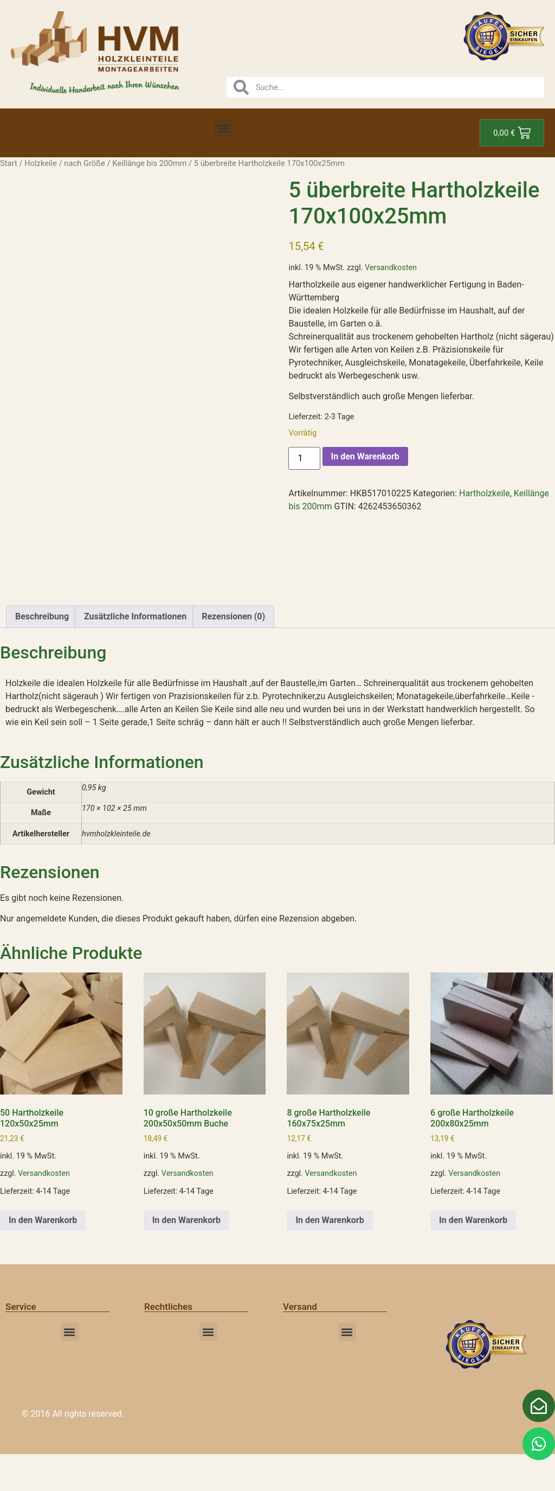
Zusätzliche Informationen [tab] (135, 653)
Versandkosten (391, 267)
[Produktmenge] (304, 458)
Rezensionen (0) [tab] (233, 653)
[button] (223, 128)
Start (8, 163)
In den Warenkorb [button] (43, 1256)
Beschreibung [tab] (42, 653)
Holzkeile (40, 163)
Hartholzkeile (484, 493)
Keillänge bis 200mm (149, 163)
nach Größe (84, 163)
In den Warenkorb (365, 456)
